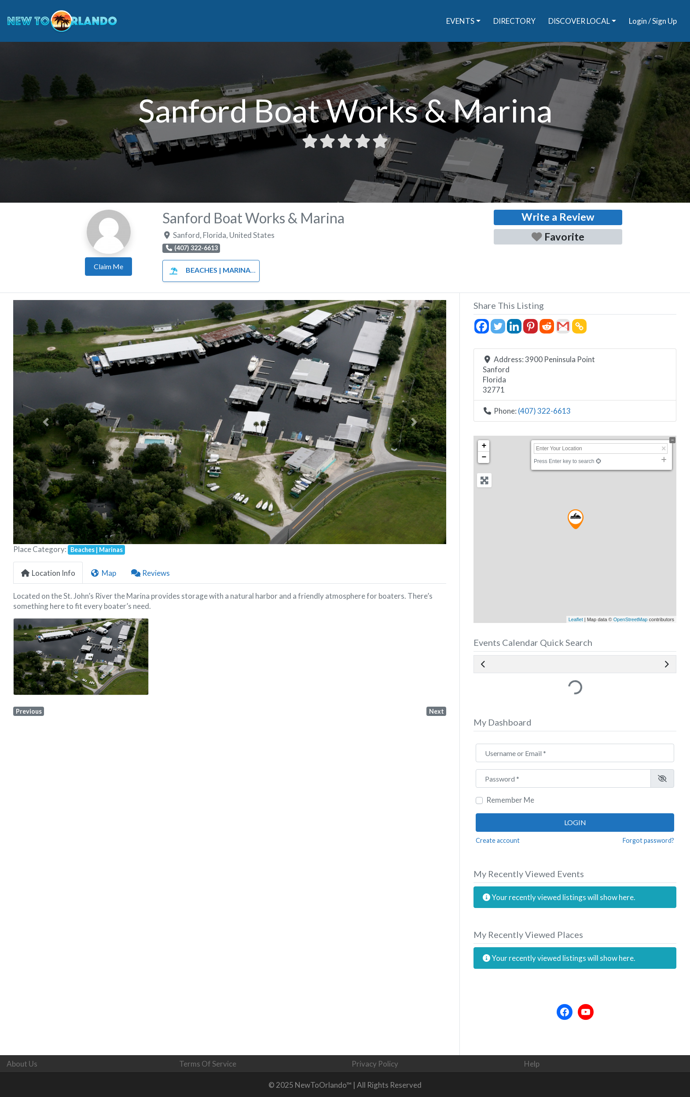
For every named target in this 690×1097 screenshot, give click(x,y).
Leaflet (576, 619)
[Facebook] (481, 326)
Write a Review (558, 217)
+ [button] (483, 446)
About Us (22, 1063)
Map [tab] (103, 573)
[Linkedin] (514, 326)
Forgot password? (648, 840)
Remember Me (510, 799)
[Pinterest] (530, 326)
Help (532, 1063)
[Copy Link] (579, 326)
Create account (498, 840)
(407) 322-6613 (544, 410)
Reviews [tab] (150, 573)
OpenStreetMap (630, 619)
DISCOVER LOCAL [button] (579, 21)
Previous (29, 711)
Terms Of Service (207, 1063)
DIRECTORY (514, 21)
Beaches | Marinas (209, 270)
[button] (45, 422)
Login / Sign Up (653, 21)
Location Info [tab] (48, 573)
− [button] (483, 457)
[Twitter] (498, 326)
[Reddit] (547, 326)
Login (575, 822)
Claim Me (108, 266)
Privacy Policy (375, 1063)
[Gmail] (563, 326)
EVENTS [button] (460, 21)
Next (436, 711)
